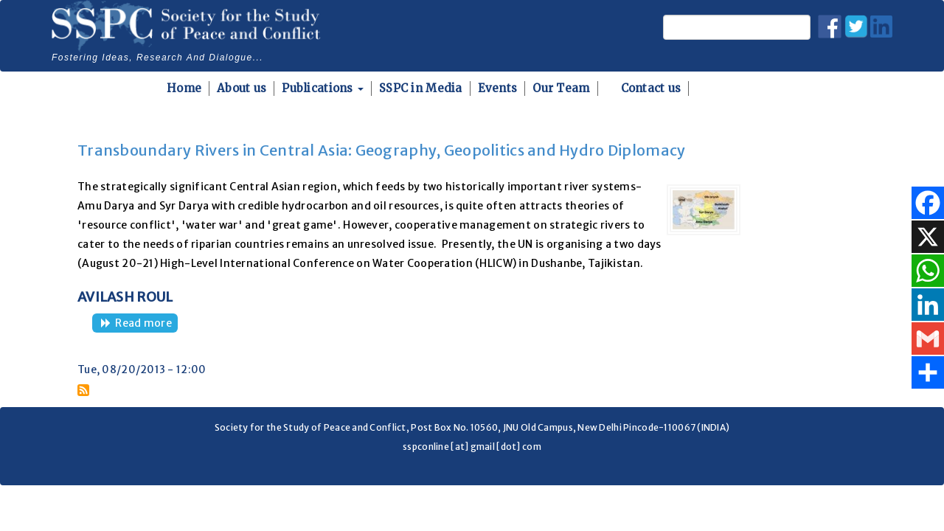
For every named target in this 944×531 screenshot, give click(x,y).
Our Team (560, 88)
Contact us (651, 88)
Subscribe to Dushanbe (83, 390)
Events (498, 88)
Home (184, 88)
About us (241, 88)
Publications (323, 88)
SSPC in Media (420, 88)
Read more (146, 324)
